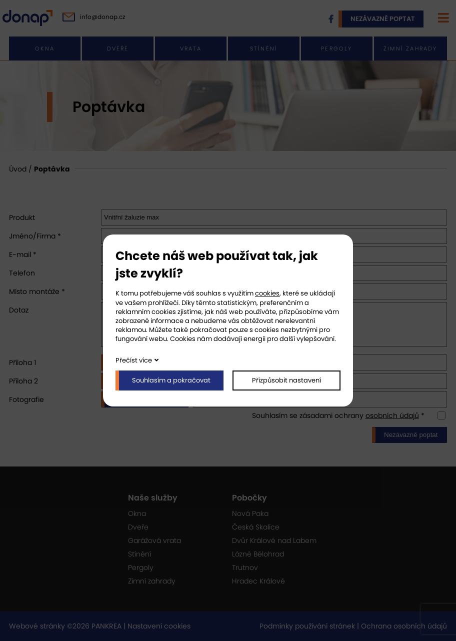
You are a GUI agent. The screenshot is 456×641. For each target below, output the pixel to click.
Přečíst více (134, 360)
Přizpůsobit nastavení (286, 380)
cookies (267, 293)
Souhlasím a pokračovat (171, 380)
